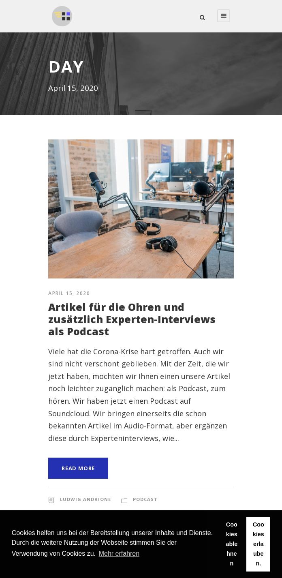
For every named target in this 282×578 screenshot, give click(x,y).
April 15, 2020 (69, 293)
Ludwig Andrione (85, 499)
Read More (78, 468)
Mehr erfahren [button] (119, 553)
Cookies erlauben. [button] (258, 544)
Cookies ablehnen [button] (231, 544)
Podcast (145, 499)
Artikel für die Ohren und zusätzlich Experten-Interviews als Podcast (132, 319)
